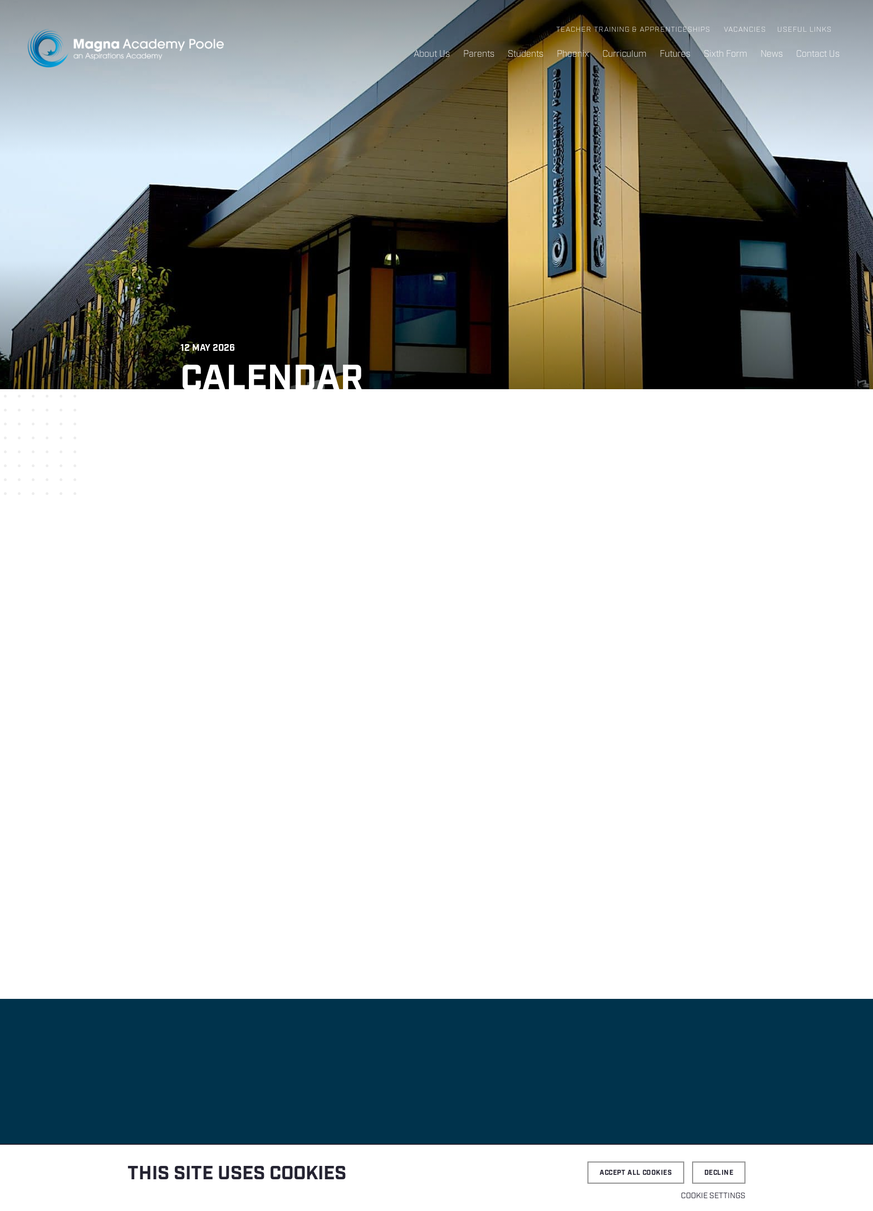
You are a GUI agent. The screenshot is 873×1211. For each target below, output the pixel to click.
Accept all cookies (636, 1173)
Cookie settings (713, 1196)
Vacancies (745, 30)
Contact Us (818, 54)
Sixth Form (725, 54)
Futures (675, 54)
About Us (432, 54)
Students (525, 54)
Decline (718, 1173)
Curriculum (624, 54)
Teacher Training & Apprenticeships (633, 30)
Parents (478, 54)
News (772, 54)
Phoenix (573, 54)
